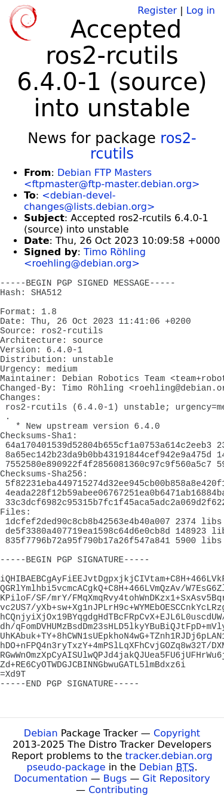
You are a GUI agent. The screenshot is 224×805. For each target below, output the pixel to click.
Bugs (115, 778)
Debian (41, 733)
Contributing (118, 789)
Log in (200, 10)
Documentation (50, 778)
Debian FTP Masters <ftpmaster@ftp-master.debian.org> (112, 178)
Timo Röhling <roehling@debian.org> (85, 257)
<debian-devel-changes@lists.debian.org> (89, 201)
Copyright (177, 733)
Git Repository (176, 778)
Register (157, 10)
